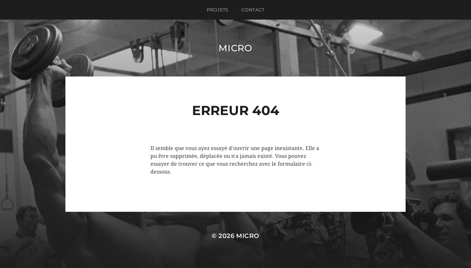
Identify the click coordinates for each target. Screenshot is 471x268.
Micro (235, 48)
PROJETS (217, 10)
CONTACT (252, 10)
